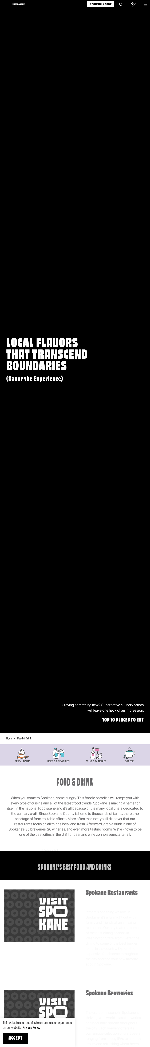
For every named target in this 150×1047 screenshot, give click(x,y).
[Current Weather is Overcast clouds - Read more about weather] (132, 4)
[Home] (18, 4)
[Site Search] (121, 4)
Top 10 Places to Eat (123, 720)
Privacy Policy (31, 1027)
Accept (15, 1038)
